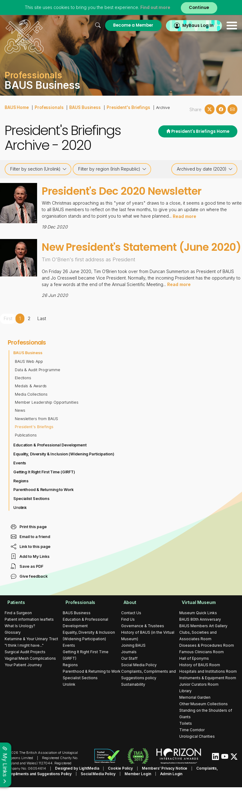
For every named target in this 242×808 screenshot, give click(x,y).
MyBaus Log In (197, 25)
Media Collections (31, 409)
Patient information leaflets (29, 634)
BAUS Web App (29, 376)
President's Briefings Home (196, 132)
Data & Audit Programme (38, 384)
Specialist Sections (31, 513)
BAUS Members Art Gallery (203, 640)
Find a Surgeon (18, 627)
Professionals (47, 107)
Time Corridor (192, 744)
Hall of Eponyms (194, 673)
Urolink (20, 522)
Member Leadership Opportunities (47, 417)
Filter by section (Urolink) (38, 169)
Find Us (128, 634)
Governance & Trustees (142, 640)
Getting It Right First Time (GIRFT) (44, 486)
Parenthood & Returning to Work (43, 504)
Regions (21, 495)
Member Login (109, 788)
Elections (23, 392)
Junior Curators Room (199, 699)
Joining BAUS (133, 660)
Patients (14, 617)
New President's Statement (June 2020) (139, 254)
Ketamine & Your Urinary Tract (31, 653)
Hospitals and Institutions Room (208, 686)
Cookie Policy (117, 783)
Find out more (154, 7)
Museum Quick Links (198, 627)
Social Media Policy (139, 679)
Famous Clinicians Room (201, 666)
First (8, 333)
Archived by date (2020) (205, 169)
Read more (184, 216)
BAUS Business (81, 107)
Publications (26, 449)
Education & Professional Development (50, 460)
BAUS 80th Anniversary (200, 634)
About (127, 617)
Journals (129, 666)
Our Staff (129, 673)
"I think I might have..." (24, 660)
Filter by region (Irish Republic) (112, 169)
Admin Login (141, 788)
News (20, 425)
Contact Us (131, 627)
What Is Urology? (20, 640)
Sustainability (133, 699)
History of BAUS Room (199, 679)
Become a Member (130, 25)
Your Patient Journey (23, 679)
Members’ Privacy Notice (159, 783)
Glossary (13, 647)
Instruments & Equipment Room (207, 692)
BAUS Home (16, 107)
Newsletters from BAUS (37, 433)
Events (19, 478)
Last (41, 333)
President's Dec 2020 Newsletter (134, 190)
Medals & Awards (31, 400)
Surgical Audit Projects (25, 666)
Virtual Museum (196, 617)
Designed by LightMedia (75, 783)
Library (185, 705)
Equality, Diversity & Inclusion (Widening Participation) (64, 469)
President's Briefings (121, 107)
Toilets (185, 738)
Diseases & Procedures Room (206, 660)
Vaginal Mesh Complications (30, 673)
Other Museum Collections (203, 718)
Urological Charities (197, 751)
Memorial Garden (194, 712)
